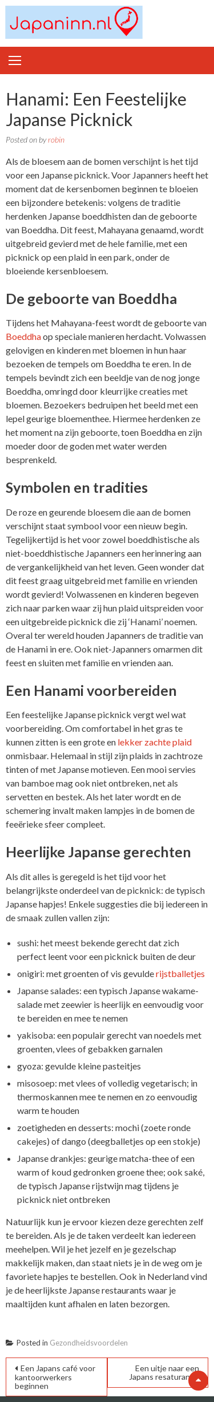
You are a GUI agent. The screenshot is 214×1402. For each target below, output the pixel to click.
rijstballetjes (180, 973)
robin (56, 139)
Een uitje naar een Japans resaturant (164, 1372)
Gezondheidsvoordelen (89, 1342)
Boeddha (23, 336)
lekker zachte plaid (155, 741)
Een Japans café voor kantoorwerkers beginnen (55, 1377)
